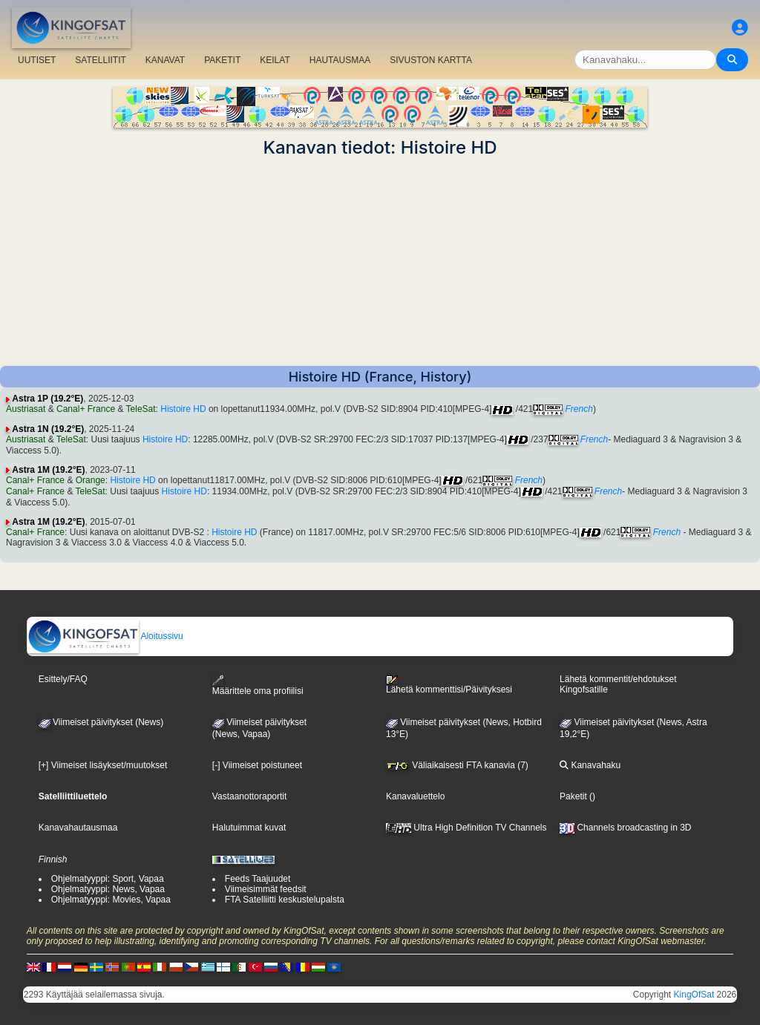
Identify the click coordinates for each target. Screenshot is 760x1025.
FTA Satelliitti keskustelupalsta (284, 899)
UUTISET (37, 60)
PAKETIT (222, 60)
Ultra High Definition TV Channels (466, 827)
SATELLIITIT (100, 60)
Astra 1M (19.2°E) (48, 470)
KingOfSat (694, 994)
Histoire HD (183, 409)
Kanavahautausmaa (78, 827)
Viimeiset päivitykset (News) (101, 722)
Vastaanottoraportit (249, 796)
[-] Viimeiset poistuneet (257, 765)
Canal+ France (85, 409)
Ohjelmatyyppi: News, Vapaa (108, 889)
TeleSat (141, 409)
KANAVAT (165, 60)
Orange (90, 480)
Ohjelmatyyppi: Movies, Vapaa (111, 899)
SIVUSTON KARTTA (431, 60)
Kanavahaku (590, 765)
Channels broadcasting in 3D (625, 827)
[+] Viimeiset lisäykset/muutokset (103, 765)
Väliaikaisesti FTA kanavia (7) (457, 765)
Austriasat (25, 409)
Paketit (573, 796)
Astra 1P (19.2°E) (47, 398)
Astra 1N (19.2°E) (48, 429)
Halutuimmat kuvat (249, 827)
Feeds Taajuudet (258, 879)
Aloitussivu (105, 636)
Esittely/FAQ (63, 679)
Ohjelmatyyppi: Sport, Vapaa (107, 879)
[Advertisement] (380, 262)
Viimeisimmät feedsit (266, 889)
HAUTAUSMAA (339, 60)
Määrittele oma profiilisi (258, 685)
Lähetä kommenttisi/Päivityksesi (449, 685)
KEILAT (274, 60)
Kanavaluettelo (415, 796)
